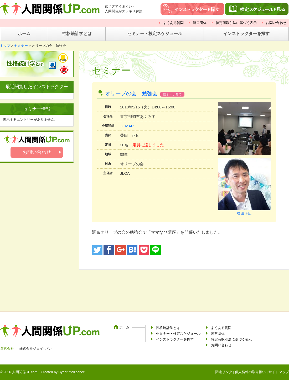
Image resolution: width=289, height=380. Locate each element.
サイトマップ (279, 372)
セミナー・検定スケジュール (154, 33)
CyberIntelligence (71, 372)
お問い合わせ (276, 23)
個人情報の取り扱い (250, 372)
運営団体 (200, 23)
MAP (129, 126)
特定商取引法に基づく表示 (236, 23)
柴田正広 (244, 213)
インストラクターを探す (246, 33)
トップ (5, 46)
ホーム (24, 33)
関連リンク (223, 372)
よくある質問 (173, 23)
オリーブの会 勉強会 (131, 93)
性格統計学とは (77, 33)
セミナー (21, 46)
